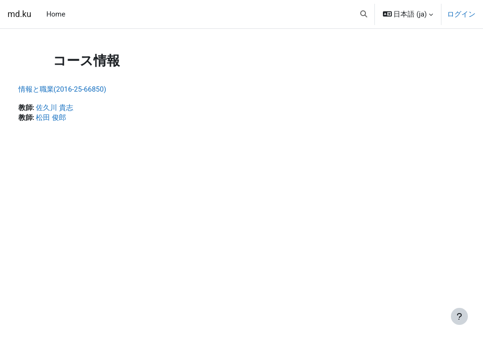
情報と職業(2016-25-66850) (80, 89)
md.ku (19, 14)
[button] (364, 14)
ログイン (461, 14)
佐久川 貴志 (72, 108)
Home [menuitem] (55, 14)
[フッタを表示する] (459, 316)
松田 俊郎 (69, 118)
